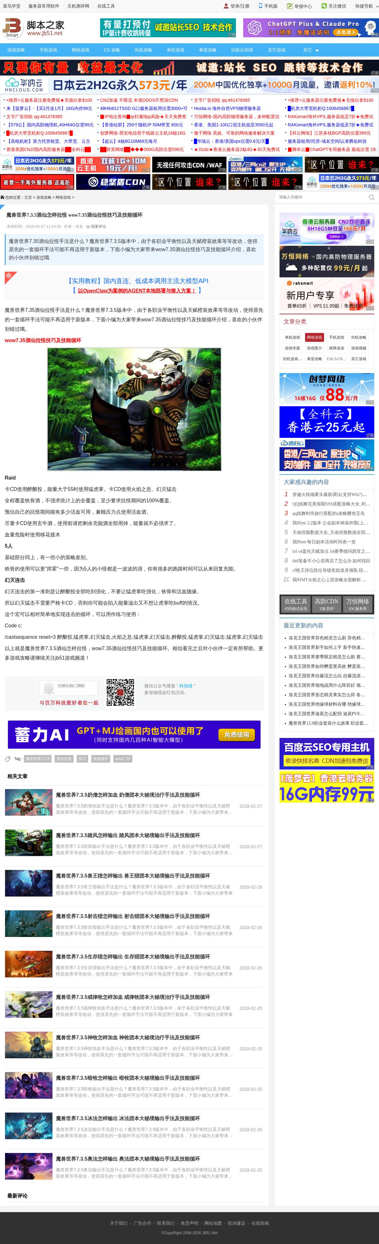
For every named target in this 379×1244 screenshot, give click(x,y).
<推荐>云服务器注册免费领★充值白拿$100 (49, 100)
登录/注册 (240, 6)
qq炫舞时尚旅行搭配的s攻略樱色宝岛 (328, 513)
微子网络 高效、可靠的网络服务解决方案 (234, 133)
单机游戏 (175, 49)
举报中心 (303, 6)
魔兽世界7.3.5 (38, 759)
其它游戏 (277, 49)
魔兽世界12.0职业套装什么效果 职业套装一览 (333, 723)
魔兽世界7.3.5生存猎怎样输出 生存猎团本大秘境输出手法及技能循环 (133, 956)
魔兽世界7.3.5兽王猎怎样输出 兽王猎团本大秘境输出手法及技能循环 (133, 876)
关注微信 (337, 6)
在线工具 (106, 6)
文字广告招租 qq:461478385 (222, 100)
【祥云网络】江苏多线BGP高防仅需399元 (329, 133)
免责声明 (189, 1223)
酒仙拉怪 (64, 759)
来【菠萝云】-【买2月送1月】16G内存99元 (49, 108)
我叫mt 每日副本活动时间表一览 (324, 542)
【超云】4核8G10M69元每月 (128, 141)
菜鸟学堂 (12, 6)
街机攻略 (143, 49)
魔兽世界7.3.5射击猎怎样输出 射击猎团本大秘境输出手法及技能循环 (133, 916)
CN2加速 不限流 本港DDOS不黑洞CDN (139, 100)
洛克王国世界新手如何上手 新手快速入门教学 (333, 647)
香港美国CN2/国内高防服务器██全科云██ (48, 149)
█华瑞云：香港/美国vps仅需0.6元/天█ (231, 141)
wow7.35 (122, 759)
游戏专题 (292, 348)
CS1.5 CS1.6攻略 (336, 359)
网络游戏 (80, 49)
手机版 (271, 6)
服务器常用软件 (43, 6)
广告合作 (142, 1223)
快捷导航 (367, 6)
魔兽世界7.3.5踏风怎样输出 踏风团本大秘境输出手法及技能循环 (128, 835)
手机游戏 (48, 49)
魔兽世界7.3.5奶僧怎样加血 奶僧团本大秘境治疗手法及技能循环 (128, 795)
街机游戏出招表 (292, 359)
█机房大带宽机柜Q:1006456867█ (321, 108)
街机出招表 (242, 49)
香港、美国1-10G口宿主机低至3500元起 (234, 124)
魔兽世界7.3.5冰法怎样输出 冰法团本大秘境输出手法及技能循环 (128, 1118)
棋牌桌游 (336, 348)
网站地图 (213, 1223)
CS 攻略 (112, 49)
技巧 (82, 759)
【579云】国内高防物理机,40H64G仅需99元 (50, 124)
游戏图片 (314, 348)
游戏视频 (358, 348)
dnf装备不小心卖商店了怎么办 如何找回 (331, 561)
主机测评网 (78, 6)
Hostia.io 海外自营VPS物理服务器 (227, 108)
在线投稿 (260, 1223)
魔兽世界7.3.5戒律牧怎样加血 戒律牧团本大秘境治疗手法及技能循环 (133, 997)
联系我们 (166, 1223)
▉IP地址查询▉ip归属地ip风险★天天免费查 (143, 116)
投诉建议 (236, 1223)
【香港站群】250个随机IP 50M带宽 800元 (141, 124)
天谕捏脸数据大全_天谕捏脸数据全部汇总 (333, 532)
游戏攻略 (16, 49)
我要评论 (96, 226)
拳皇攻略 (208, 49)
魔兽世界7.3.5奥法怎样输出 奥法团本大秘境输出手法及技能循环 (128, 1159)
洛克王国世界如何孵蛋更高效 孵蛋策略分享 (331, 666)
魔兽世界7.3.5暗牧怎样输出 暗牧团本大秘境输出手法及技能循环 (128, 1078)
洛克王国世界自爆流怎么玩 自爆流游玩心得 (331, 675)
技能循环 (100, 759)
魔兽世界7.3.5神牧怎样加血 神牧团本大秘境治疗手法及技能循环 (128, 1037)
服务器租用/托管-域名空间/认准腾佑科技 (327, 141)
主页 (28, 197)
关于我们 (119, 1223)
